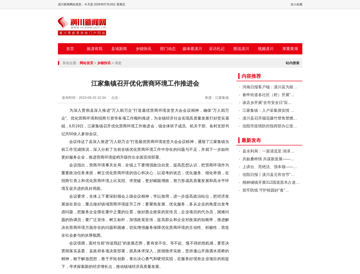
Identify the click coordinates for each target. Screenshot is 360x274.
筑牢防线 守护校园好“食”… (265, 190)
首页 (70, 49)
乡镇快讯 (143, 49)
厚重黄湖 (290, 49)
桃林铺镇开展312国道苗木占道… (271, 182)
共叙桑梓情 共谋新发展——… (268, 159)
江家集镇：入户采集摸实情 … (268, 110)
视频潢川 (265, 49)
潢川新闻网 (82, 26)
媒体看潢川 (192, 49)
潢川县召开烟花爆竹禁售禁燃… (269, 118)
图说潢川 (241, 49)
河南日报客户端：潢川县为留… (269, 87)
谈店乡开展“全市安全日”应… (267, 103)
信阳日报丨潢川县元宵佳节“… (268, 175)
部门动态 (168, 49)
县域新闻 (119, 49)
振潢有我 (94, 49)
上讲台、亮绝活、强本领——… (269, 167)
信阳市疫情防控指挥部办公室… (269, 126)
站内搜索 (292, 63)
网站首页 (86, 63)
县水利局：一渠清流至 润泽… (268, 151)
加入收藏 (296, 4)
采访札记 (217, 49)
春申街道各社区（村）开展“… (268, 95)
